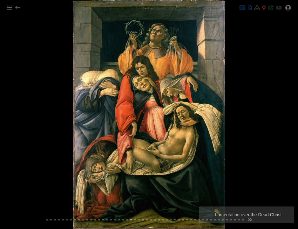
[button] (9, 8)
